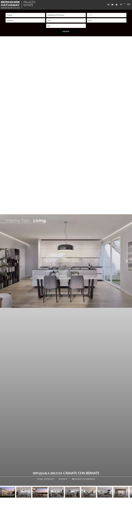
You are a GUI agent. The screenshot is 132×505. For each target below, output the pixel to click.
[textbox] (106, 15)
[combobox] (25, 15)
